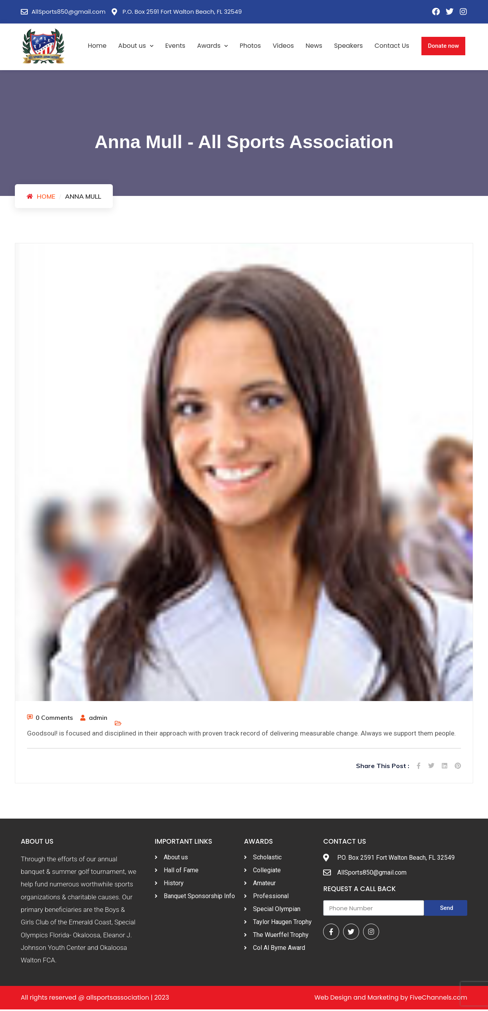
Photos (250, 45)
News (313, 45)
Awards (212, 46)
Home (97, 45)
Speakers (348, 45)
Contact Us (391, 45)
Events (175, 45)
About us (136, 46)
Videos (283, 45)
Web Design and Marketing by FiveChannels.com (390, 999)
